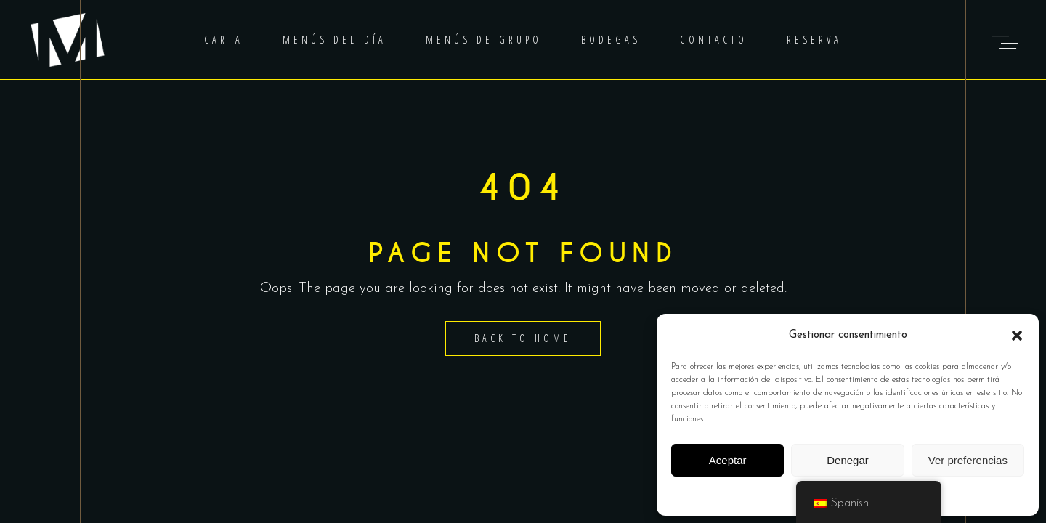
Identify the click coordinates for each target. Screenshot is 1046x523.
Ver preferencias (968, 460)
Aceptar (728, 460)
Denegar (848, 460)
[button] (1017, 335)
